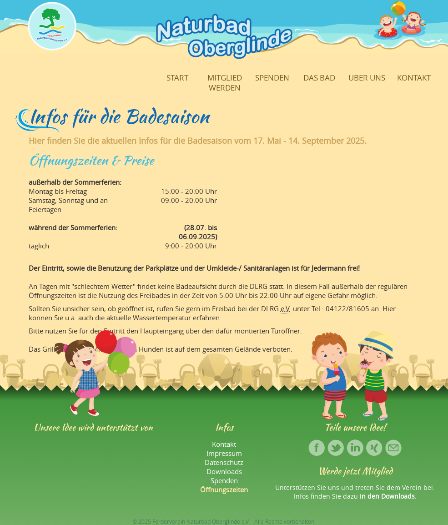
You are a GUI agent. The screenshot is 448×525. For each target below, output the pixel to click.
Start (177, 78)
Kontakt (414, 78)
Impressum (224, 453)
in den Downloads (387, 496)
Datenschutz (224, 462)
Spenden (272, 78)
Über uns (366, 78)
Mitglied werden (224, 83)
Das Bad (319, 78)
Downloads (224, 471)
